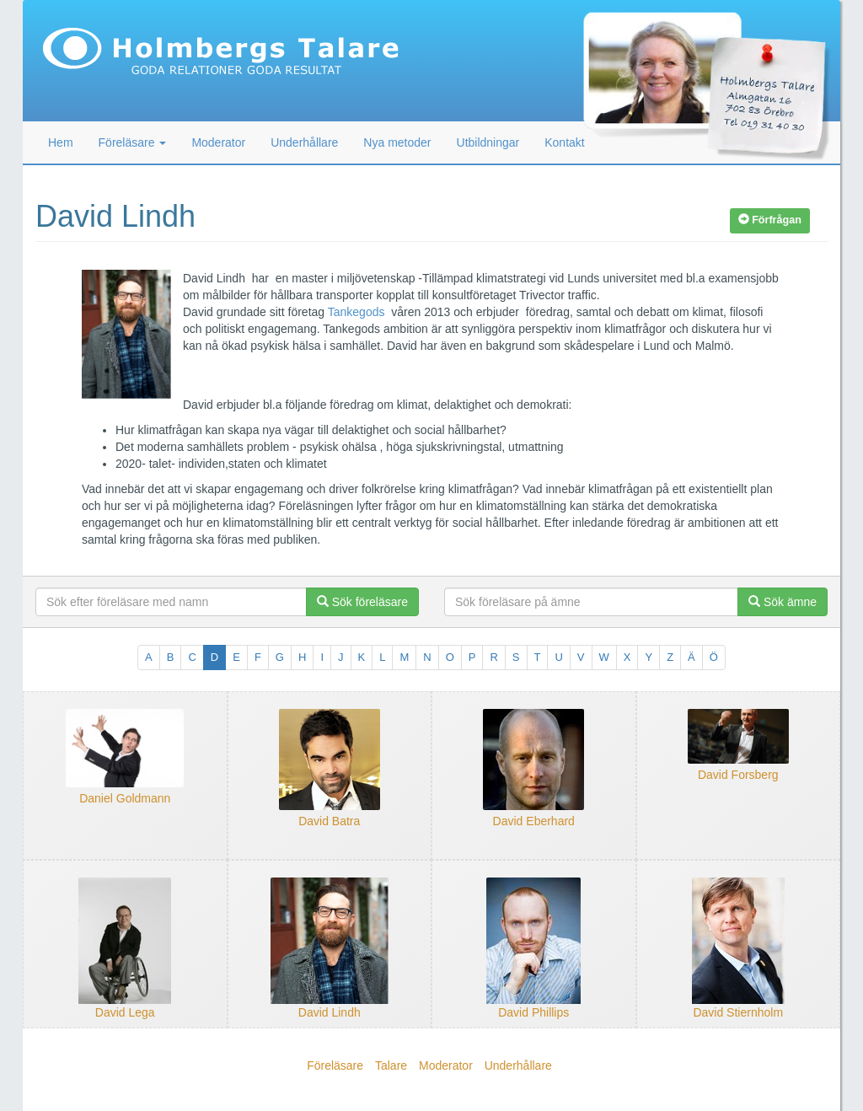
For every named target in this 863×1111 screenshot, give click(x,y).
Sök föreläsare (362, 602)
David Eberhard (534, 821)
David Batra (329, 821)
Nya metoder (397, 142)
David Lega (125, 1012)
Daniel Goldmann (124, 798)
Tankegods (356, 312)
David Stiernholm (738, 1012)
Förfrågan (769, 220)
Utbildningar (488, 142)
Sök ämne (782, 602)
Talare (391, 1065)
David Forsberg (738, 774)
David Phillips (533, 1012)
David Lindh (329, 1012)
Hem (60, 142)
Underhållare (304, 142)
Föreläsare (335, 1065)
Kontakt (564, 142)
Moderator (218, 142)
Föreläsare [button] (133, 142)
